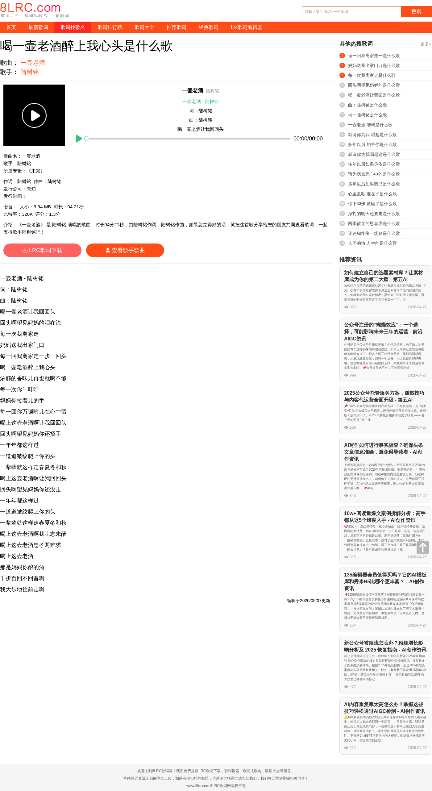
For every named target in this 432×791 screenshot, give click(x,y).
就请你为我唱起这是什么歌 (374, 154)
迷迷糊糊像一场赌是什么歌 (374, 233)
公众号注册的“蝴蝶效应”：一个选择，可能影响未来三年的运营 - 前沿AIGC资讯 (383, 331)
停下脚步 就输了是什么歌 (372, 203)
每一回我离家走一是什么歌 (374, 55)
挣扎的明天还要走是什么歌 (374, 213)
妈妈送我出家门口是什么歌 (374, 65)
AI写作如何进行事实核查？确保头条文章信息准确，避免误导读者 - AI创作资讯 (383, 452)
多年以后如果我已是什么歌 (374, 183)
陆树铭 (29, 72)
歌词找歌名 (72, 27)
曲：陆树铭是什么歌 (367, 104)
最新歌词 (38, 27)
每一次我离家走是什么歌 (372, 75)
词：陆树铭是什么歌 (367, 114)
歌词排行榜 (110, 27)
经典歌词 (208, 27)
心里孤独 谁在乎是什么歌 (372, 193)
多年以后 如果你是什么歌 (372, 144)
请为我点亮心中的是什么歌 (374, 174)
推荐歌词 (176, 27)
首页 (11, 27)
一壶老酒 (32, 62)
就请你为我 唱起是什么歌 (372, 134)
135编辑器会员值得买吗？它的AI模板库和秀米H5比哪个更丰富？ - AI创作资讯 (385, 581)
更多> (425, 43)
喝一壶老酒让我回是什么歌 (374, 95)
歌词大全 (144, 27)
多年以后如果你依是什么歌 (374, 164)
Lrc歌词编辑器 (246, 27)
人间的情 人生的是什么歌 (372, 243)
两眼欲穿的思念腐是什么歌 (374, 223)
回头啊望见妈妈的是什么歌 (374, 85)
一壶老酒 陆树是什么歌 (370, 124)
